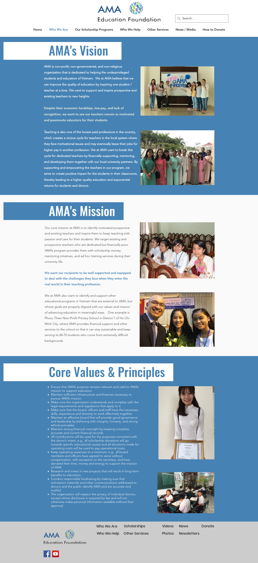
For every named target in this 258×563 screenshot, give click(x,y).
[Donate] (208, 526)
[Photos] (168, 533)
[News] (183, 526)
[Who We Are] (106, 526)
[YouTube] (55, 553)
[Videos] (168, 526)
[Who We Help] (107, 533)
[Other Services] (136, 533)
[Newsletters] (189, 533)
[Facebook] (47, 553)
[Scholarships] (134, 526)
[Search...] (201, 18)
